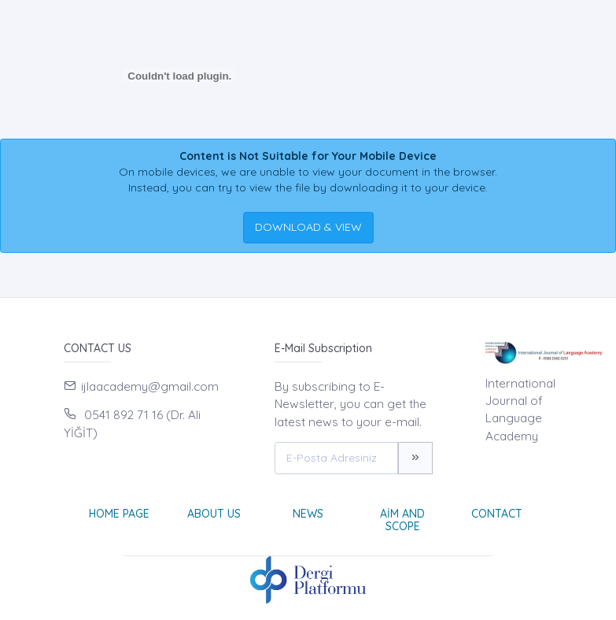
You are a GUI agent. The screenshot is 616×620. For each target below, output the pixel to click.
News (308, 514)
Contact (496, 514)
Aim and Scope (402, 520)
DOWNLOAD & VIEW (308, 227)
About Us (214, 514)
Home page (119, 514)
